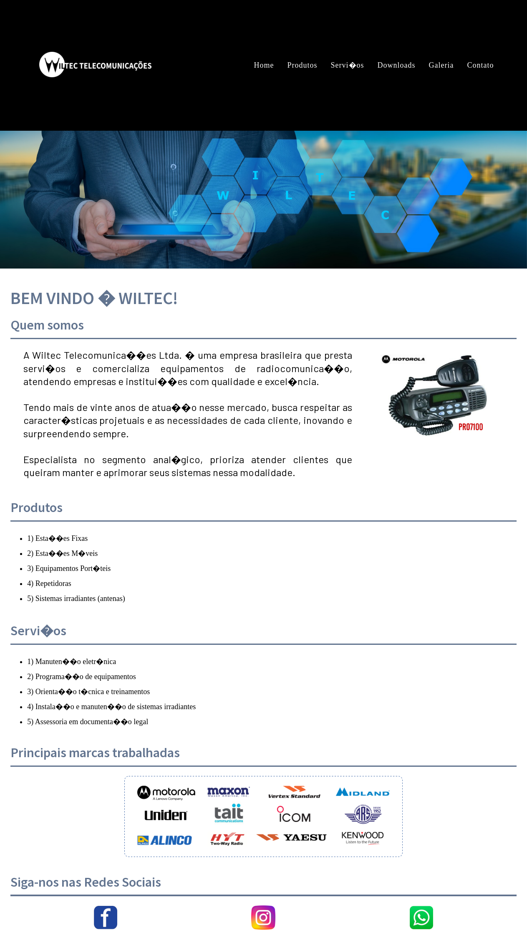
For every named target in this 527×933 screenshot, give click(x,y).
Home (264, 65)
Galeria (441, 65)
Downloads (397, 65)
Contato (480, 65)
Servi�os (347, 65)
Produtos (302, 65)
